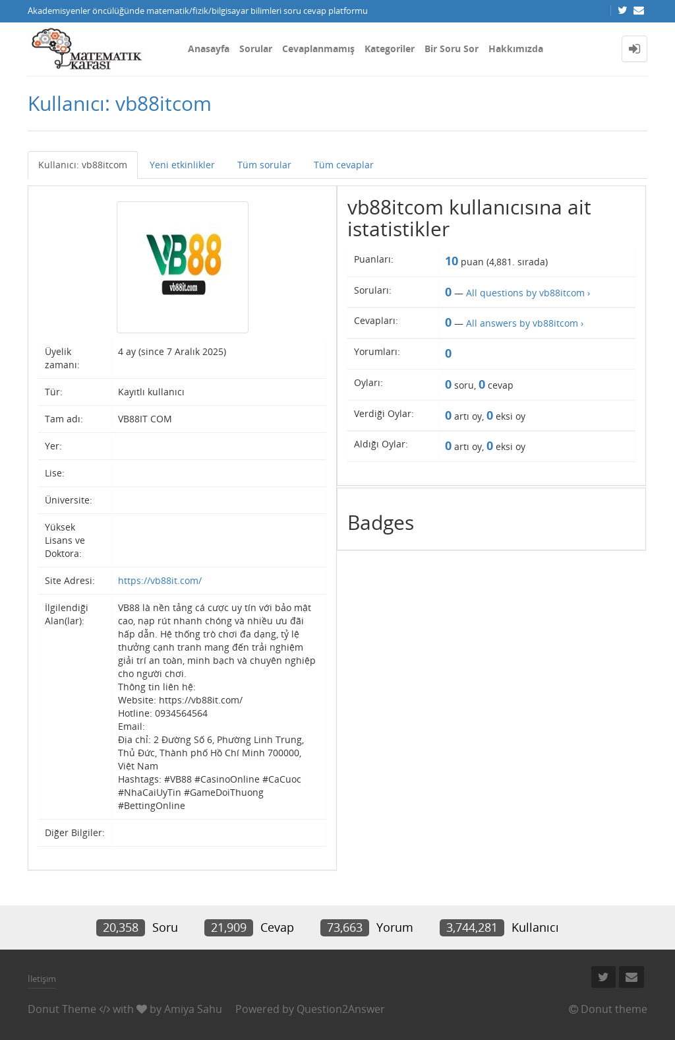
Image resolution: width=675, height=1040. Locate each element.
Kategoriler (390, 48)
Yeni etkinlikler (182, 164)
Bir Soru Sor (452, 48)
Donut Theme (62, 1009)
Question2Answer (341, 1009)
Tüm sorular (264, 164)
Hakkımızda (515, 48)
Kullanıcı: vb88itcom (82, 164)
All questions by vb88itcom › (528, 292)
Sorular (255, 48)
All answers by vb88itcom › (524, 323)
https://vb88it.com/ (160, 580)
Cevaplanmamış (318, 48)
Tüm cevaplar (344, 164)
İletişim (42, 979)
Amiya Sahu (193, 1009)
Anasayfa (208, 48)
